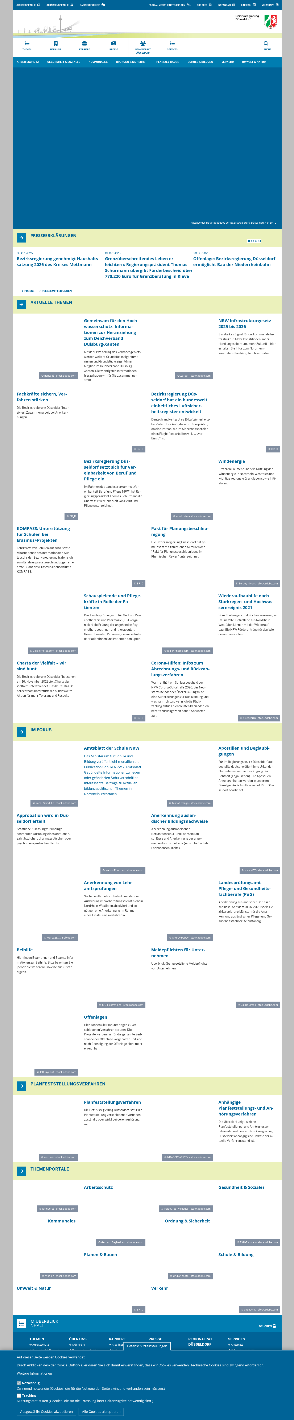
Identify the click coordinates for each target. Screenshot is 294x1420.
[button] (170, 5)
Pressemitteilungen (57, 291)
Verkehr (227, 62)
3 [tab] (256, 241)
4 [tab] (259, 241)
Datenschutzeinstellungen (147, 1346)
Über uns (78, 1339)
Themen (36, 1339)
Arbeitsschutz (28, 62)
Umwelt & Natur (254, 62)
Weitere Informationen (34, 1373)
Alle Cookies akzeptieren (101, 1411)
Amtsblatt (237, 1344)
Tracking (29, 1395)
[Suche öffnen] (267, 47)
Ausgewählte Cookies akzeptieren (46, 1411)
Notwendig (31, 1383)
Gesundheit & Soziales (63, 62)
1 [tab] (249, 241)
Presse (29, 291)
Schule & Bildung (200, 62)
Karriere (117, 1339)
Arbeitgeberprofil (122, 1344)
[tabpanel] (61, 260)
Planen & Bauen (167, 62)
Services (236, 1339)
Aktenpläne (79, 1344)
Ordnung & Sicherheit (132, 62)
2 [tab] (252, 241)
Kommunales (98, 62)
